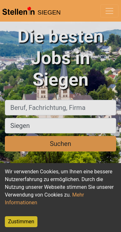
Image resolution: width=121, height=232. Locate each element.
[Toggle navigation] (109, 11)
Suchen (60, 144)
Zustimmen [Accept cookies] (21, 221)
